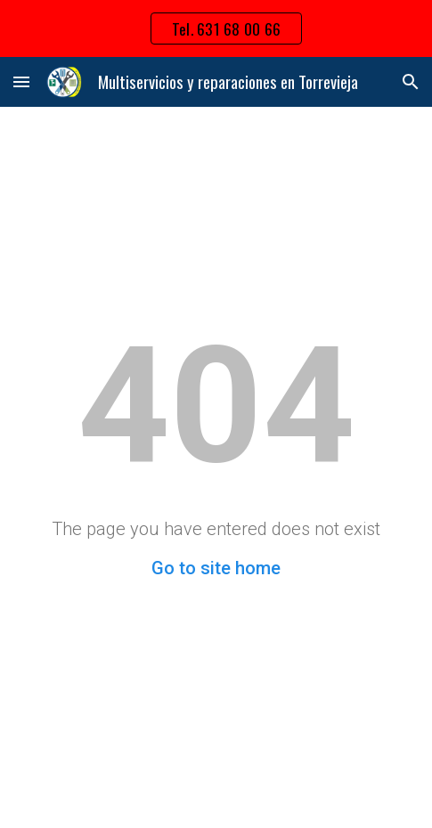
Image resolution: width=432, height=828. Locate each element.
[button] (21, 81)
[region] (216, 28)
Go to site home (216, 568)
